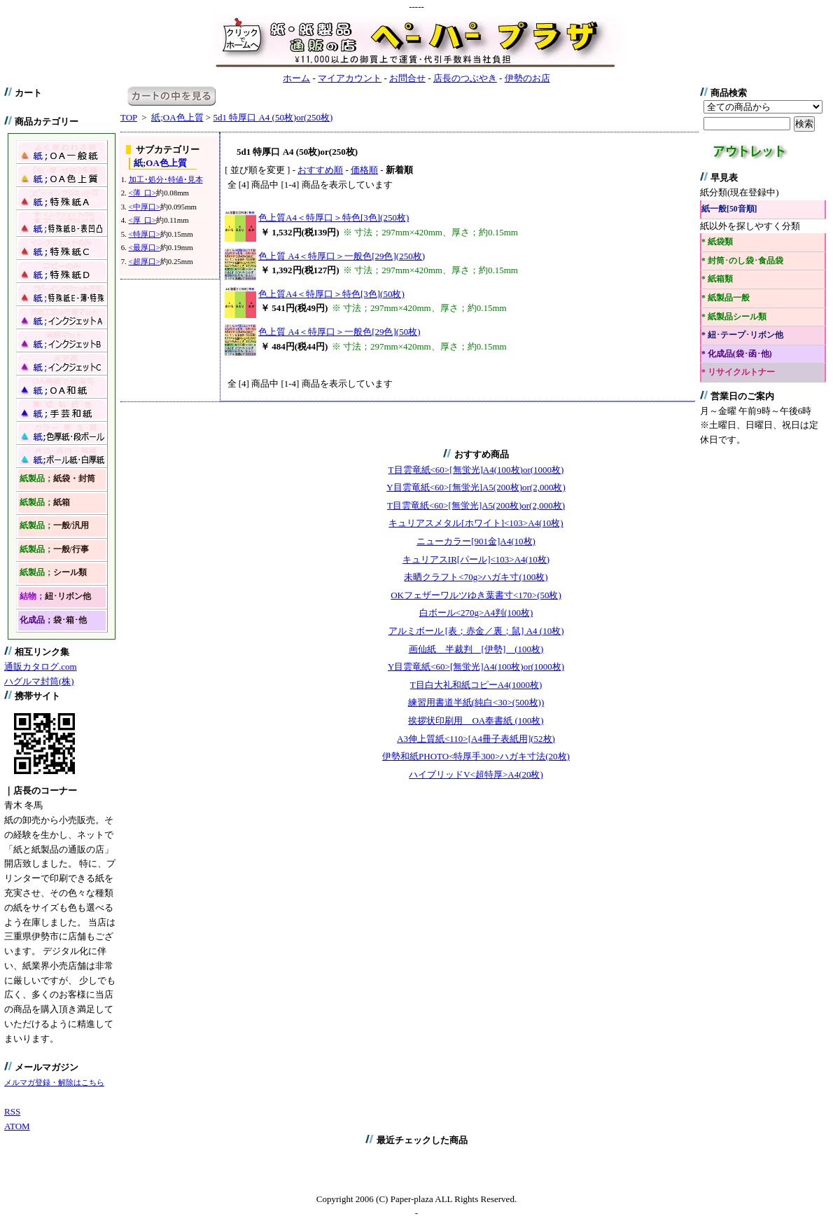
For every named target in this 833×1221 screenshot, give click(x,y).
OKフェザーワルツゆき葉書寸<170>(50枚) (476, 595)
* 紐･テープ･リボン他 (742, 335)
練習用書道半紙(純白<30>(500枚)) (476, 702)
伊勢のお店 (527, 78)
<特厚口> (144, 234)
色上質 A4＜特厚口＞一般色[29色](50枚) (339, 331)
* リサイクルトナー (738, 372)
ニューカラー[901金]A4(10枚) (476, 541)
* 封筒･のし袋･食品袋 (742, 260)
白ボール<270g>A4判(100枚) (476, 612)
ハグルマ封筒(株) (39, 681)
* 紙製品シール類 (733, 317)
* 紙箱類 (717, 279)
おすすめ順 (320, 170)
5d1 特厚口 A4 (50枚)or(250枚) (272, 117)
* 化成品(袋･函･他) (736, 354)
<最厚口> (144, 247)
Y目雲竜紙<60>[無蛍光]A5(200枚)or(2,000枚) (476, 487)
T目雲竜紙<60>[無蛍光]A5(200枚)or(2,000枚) (476, 505)
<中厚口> (144, 206)
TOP (128, 117)
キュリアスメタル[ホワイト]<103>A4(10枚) (475, 523)
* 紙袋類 (717, 242)
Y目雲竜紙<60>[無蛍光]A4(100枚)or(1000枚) (476, 666)
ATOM (17, 1126)
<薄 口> (143, 192)
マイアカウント (350, 78)
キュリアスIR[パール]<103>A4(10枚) (476, 559)
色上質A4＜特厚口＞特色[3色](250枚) (333, 217)
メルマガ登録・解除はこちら (54, 1082)
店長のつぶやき (465, 78)
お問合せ (407, 78)
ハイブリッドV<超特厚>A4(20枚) (476, 774)
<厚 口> (143, 220)
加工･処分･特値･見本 (166, 179)
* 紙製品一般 (725, 298)
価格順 (364, 170)
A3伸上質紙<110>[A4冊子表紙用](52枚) (476, 738)
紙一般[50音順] (729, 209)
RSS (12, 1111)
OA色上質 (177, 117)
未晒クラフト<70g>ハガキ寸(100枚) (475, 577)
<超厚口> (144, 261)
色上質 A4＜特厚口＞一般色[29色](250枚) (341, 256)
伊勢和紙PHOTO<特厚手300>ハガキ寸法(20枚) (476, 756)
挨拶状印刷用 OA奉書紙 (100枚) (475, 720)
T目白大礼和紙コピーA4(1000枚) (476, 685)
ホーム (296, 78)
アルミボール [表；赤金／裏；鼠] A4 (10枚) (476, 631)
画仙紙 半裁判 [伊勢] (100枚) (476, 649)
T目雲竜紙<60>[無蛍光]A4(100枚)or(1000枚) (476, 469)
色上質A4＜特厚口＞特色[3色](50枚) (331, 294)
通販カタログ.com (40, 666)
